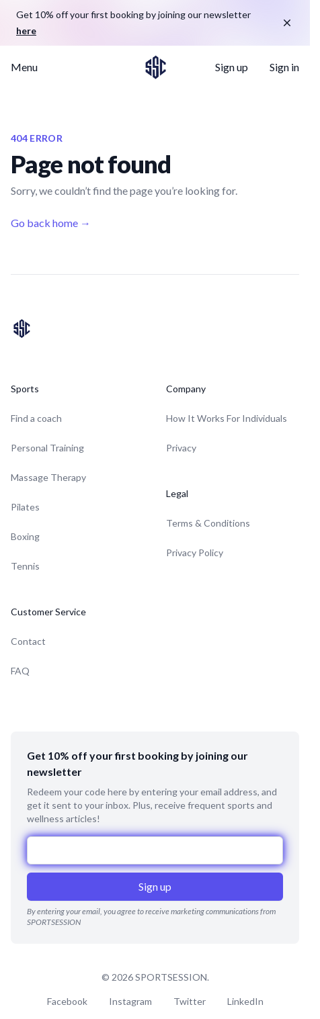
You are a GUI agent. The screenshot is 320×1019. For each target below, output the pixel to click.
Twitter (189, 1001)
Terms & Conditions (208, 523)
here (26, 30)
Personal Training (47, 447)
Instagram (130, 1001)
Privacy (181, 447)
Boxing (25, 536)
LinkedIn (245, 1001)
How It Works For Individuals (226, 418)
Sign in (284, 66)
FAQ (20, 670)
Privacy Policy (194, 552)
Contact (28, 641)
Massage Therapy (48, 477)
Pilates (25, 507)
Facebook (67, 1001)
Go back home (51, 222)
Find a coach (36, 418)
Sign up (231, 66)
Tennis (25, 566)
